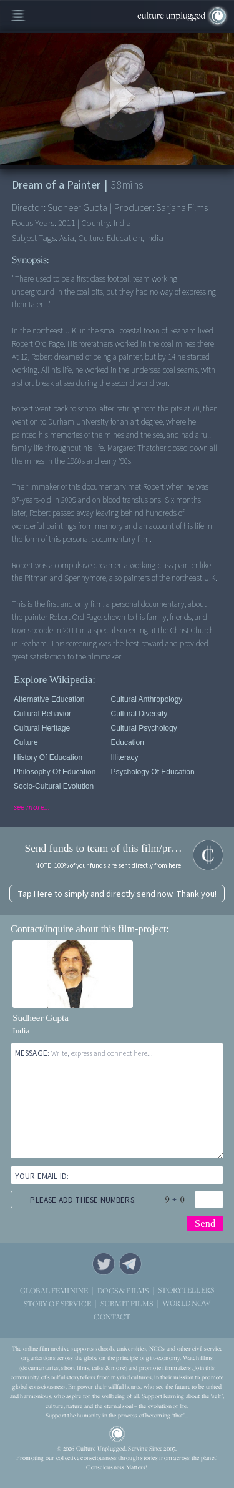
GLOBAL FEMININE (54, 1289)
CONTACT (112, 1316)
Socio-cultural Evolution (54, 786)
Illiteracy (125, 757)
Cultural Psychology (144, 728)
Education (127, 742)
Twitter (103, 1264)
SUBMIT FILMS (126, 1303)
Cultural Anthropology (147, 699)
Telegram (130, 1264)
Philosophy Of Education (54, 771)
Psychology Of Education (153, 771)
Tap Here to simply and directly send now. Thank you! (117, 893)
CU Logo (117, 1434)
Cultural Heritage (42, 728)
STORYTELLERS (186, 1290)
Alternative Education (49, 699)
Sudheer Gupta (40, 1018)
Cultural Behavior (42, 713)
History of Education (48, 757)
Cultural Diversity (139, 713)
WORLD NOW (186, 1303)
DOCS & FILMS (123, 1289)
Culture (26, 742)
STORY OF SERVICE (57, 1303)
